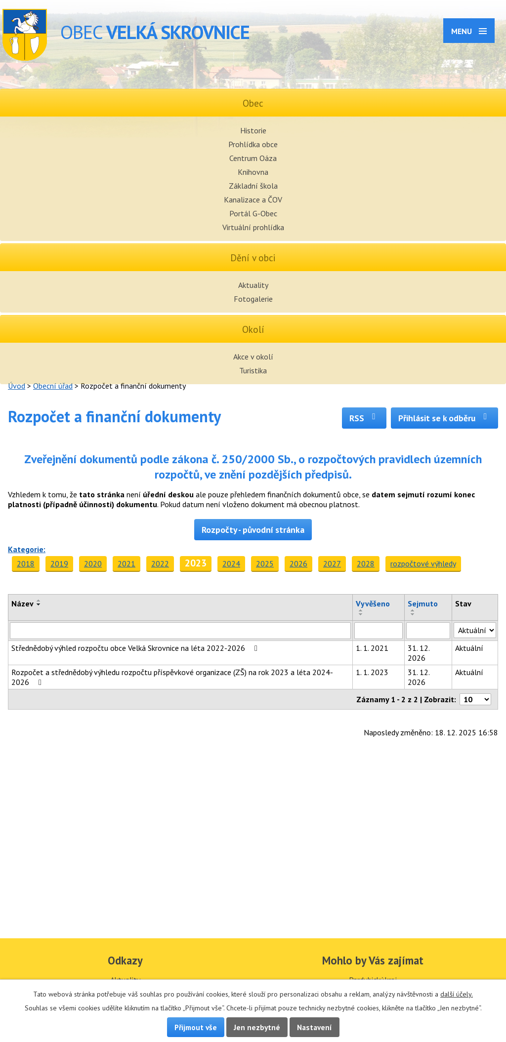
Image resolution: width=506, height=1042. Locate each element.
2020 (93, 563)
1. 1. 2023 (372, 672)
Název (22, 603)
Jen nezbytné (257, 1027)
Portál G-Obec (253, 213)
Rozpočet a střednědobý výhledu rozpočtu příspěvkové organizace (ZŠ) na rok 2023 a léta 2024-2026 (172, 677)
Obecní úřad (53, 386)
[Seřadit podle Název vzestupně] (39, 600)
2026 (298, 563)
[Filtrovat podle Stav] (475, 630)
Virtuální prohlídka (253, 227)
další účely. (456, 994)
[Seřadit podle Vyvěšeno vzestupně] (361, 610)
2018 (26, 563)
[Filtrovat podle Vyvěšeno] (378, 630)
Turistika (253, 370)
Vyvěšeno (373, 603)
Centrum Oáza (253, 158)
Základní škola (253, 186)
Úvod (16, 386)
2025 (265, 563)
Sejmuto (423, 603)
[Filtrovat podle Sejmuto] (428, 630)
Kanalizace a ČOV (253, 199)
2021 (126, 563)
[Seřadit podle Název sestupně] (39, 604)
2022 (160, 563)
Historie (253, 130)
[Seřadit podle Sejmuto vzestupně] (413, 610)
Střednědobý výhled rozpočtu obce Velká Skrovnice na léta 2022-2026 (136, 648)
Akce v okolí (253, 356)
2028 (366, 563)
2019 (59, 563)
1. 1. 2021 (372, 648)
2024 (231, 563)
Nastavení (314, 1027)
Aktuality (253, 285)
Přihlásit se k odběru (444, 418)
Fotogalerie (253, 299)
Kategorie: (26, 549)
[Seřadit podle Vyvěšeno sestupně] (361, 614)
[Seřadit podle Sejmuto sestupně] (413, 614)
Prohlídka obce (253, 144)
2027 (332, 563)
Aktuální (469, 648)
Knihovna (253, 172)
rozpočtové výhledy (423, 563)
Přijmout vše (195, 1027)
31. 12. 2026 (418, 653)
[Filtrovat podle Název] (180, 630)
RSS (364, 418)
